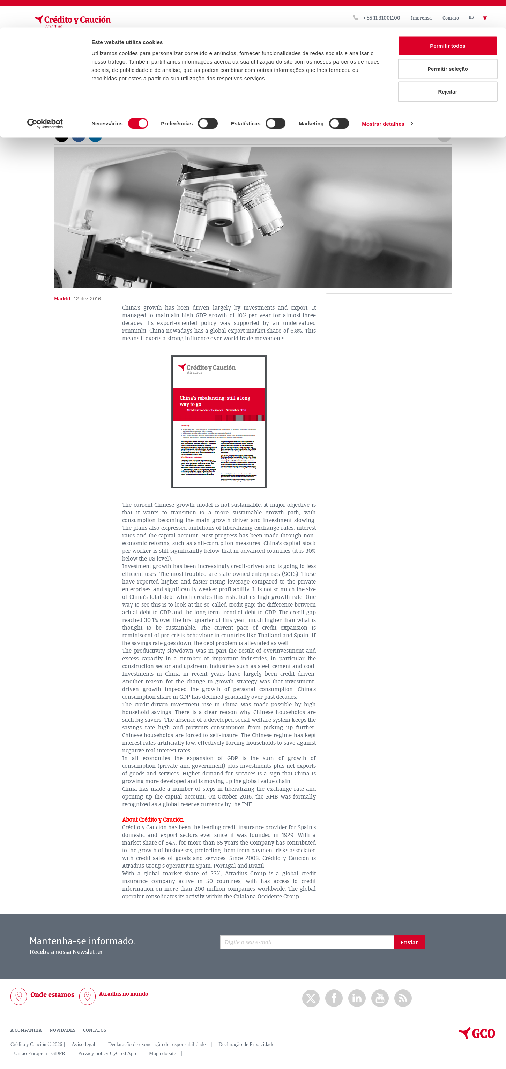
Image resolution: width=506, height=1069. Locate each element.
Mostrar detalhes (383, 96)
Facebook (333, 998)
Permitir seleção (447, 41)
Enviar (409, 942)
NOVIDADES (62, 1030)
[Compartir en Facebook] (78, 134)
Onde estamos (52, 994)
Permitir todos (448, 18)
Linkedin (357, 998)
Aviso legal (83, 1044)
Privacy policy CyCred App (107, 1053)
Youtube (380, 998)
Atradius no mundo (123, 993)
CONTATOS (94, 1030)
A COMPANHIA (26, 1030)
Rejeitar (447, 64)
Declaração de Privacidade (246, 1044)
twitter (310, 998)
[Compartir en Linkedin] (95, 134)
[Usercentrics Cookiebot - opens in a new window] (45, 96)
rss (403, 998)
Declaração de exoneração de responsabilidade (157, 1044)
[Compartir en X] (61, 134)
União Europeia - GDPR (39, 1053)
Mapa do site (162, 1053)
